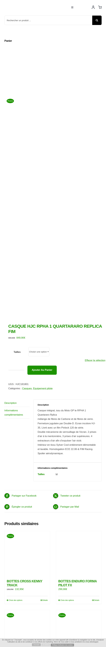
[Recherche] (97, 20)
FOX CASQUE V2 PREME (25, 453)
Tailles (17, 144)
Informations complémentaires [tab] (13, 205)
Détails (45, 393)
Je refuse (46, 645)
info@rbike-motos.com (21, 585)
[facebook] (7, 594)
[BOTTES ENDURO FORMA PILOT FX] (79, 346)
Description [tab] (10, 195)
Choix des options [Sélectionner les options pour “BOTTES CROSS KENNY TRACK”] (15, 393)
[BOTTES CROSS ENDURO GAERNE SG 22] (79, 425)
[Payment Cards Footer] (53, 630)
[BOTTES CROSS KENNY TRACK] (27, 346)
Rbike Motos (43, 618)
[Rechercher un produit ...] (48, 20)
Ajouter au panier (42, 162)
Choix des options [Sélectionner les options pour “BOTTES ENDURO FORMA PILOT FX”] (67, 393)
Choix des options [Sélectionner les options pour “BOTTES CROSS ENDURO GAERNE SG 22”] (67, 472)
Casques (27, 181)
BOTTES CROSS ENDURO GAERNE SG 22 (77, 454)
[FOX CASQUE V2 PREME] (27, 425)
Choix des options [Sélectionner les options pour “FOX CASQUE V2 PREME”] (15, 468)
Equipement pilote (43, 181)
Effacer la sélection (95, 153)
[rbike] (18, 4)
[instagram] (15, 594)
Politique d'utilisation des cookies (62, 645)
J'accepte (36, 645)
